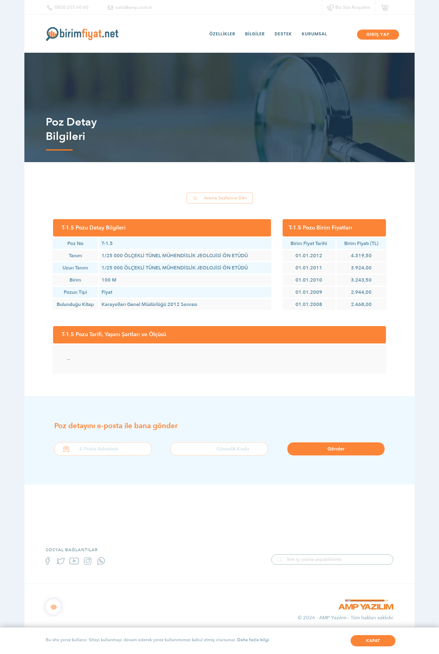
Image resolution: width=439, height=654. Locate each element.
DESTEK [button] (283, 34)
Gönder (335, 449)
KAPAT (373, 641)
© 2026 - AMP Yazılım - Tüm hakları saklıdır (345, 617)
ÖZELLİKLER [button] (222, 34)
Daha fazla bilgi (253, 640)
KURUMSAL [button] (314, 34)
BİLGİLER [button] (255, 34)
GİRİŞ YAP (378, 34)
